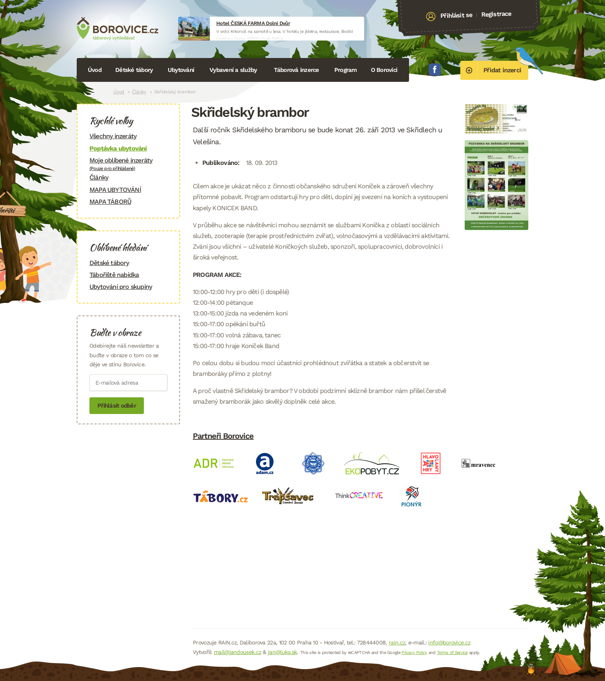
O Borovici (384, 70)
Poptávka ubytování (118, 148)
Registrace (496, 14)
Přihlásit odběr (116, 405)
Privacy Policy (414, 652)
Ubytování (181, 70)
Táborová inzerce (296, 70)
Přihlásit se (456, 15)
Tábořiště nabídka (114, 275)
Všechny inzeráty (112, 136)
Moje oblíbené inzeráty (128, 164)
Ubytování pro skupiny (120, 286)
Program (345, 70)
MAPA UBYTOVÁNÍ (115, 189)
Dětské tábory (134, 70)
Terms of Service (452, 652)
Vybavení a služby (233, 70)
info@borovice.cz (449, 642)
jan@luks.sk (282, 652)
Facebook (435, 69)
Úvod (94, 70)
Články (139, 92)
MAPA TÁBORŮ (110, 201)
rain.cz (397, 642)
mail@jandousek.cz (237, 652)
